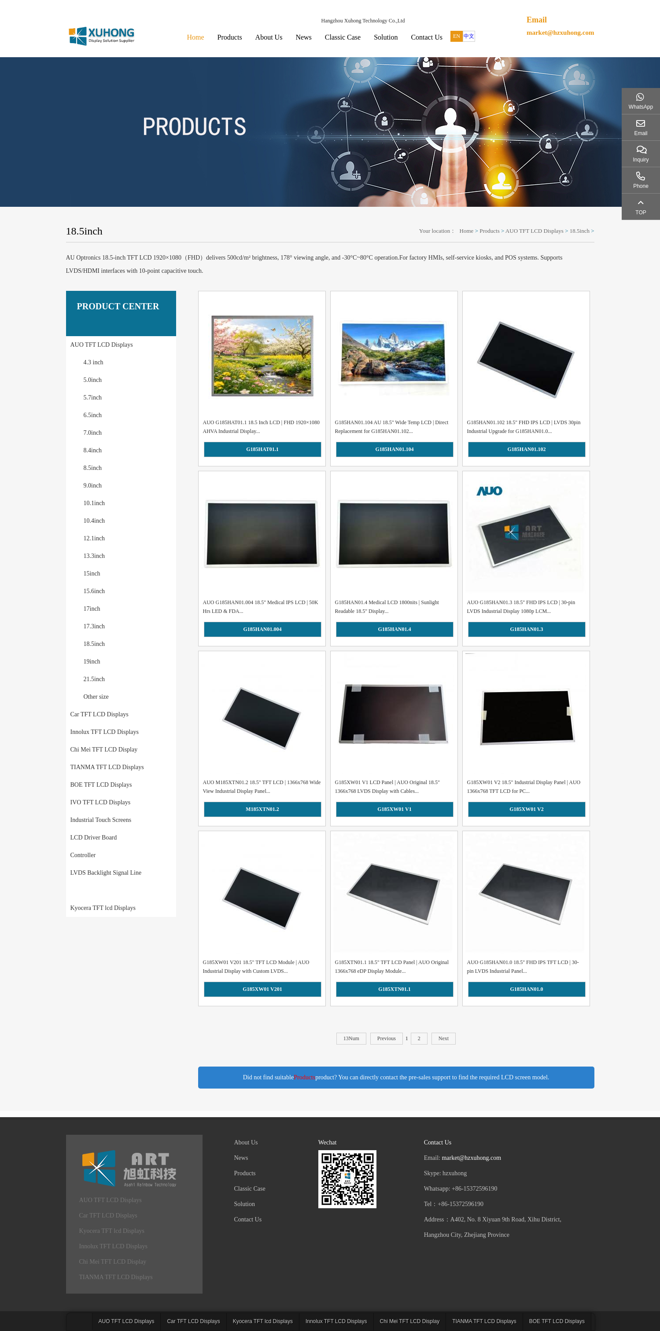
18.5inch (580, 230)
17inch (92, 608)
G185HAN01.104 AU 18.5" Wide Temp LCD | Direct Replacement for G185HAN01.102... (392, 426)
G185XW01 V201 (262, 989)
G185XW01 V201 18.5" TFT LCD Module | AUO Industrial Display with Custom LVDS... (256, 966)
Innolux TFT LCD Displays (104, 732)
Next (444, 1038)
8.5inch (93, 468)
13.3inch (94, 556)
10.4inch (94, 520)
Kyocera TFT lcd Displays (103, 908)
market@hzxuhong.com (560, 32)
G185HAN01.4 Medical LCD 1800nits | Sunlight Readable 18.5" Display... (387, 606)
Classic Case (343, 37)
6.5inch (93, 415)
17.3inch (94, 626)
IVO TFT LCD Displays (100, 802)
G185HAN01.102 (527, 449)
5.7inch (93, 397)
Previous (386, 1038)
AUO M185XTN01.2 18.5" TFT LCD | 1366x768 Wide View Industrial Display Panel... (262, 786)
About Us (269, 37)
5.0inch (93, 380)
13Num (351, 1038)
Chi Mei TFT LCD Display (104, 749)
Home (195, 37)
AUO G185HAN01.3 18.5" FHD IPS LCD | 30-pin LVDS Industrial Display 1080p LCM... (521, 606)
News (303, 37)
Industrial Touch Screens (101, 820)
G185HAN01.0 (526, 989)
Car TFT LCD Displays (99, 714)
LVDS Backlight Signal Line (106, 872)
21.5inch (94, 679)
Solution (386, 37)
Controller (83, 855)
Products (230, 37)
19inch (92, 661)
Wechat (327, 1142)
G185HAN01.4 (394, 629)
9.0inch (93, 485)
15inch (92, 573)
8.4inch (93, 450)
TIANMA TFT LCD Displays (107, 767)
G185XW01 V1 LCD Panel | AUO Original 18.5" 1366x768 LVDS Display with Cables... (387, 786)
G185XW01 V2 (526, 809)
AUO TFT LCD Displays (534, 230)
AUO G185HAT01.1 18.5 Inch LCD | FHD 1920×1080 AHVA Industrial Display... (261, 426)
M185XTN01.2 (262, 809)
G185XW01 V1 (394, 809)
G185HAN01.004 (262, 629)
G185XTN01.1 (394, 989)
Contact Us (426, 37)
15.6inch (94, 591)
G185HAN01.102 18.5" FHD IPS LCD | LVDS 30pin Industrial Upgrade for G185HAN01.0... (524, 426)
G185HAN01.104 (395, 449)
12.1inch (94, 538)
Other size (96, 696)
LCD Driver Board (93, 837)
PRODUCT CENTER (118, 306)
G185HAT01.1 (262, 449)
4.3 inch (93, 362)
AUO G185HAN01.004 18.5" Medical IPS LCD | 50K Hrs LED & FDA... (260, 606)
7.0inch (93, 432)
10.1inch (94, 503)
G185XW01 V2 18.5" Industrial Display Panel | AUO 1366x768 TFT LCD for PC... (524, 786)
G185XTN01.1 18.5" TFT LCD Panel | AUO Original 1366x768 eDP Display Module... (392, 966)
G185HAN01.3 (526, 629)
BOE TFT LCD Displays (101, 784)
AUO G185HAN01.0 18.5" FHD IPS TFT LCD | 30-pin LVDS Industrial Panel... (523, 966)
